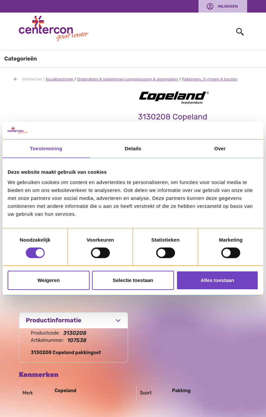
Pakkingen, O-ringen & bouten (210, 79)
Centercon (32, 79)
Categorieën (20, 59)
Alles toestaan (217, 280)
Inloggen (228, 6)
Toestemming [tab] (46, 148)
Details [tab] (133, 148)
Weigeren (48, 280)
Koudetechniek (59, 79)
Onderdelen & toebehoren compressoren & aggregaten (127, 79)
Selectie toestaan (133, 280)
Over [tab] (220, 148)
